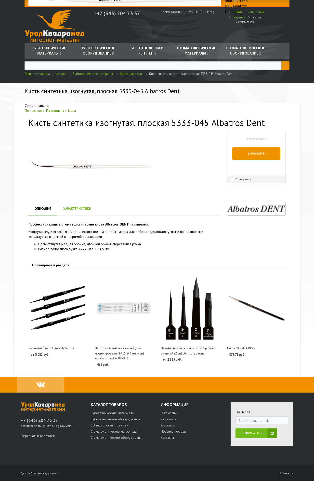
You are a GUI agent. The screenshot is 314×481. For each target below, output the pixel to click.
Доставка (168, 425)
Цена (72, 110)
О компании (169, 413)
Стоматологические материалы (114, 431)
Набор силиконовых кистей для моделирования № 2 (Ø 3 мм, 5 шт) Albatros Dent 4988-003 (119, 353)
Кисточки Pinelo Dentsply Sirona (51, 348)
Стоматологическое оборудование (117, 437)
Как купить (168, 419)
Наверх (286, 473)
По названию (34, 110)
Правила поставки (174, 431)
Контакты (167, 437)
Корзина (239, 17)
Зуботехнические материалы (112, 413)
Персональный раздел (38, 436)
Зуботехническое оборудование (116, 419)
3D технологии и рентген (109, 425)
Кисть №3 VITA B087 (241, 348)
